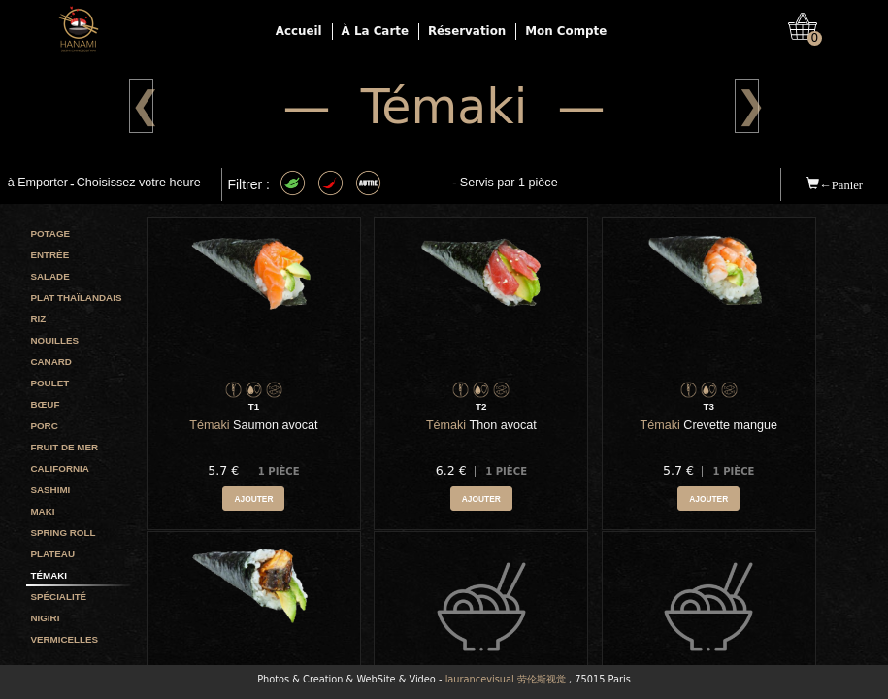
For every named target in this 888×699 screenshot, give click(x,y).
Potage (50, 233)
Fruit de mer (64, 447)
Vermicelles (64, 639)
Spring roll (62, 532)
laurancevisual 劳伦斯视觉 (505, 679)
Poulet (49, 383)
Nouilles (54, 340)
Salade (49, 276)
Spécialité (58, 596)
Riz (38, 319)
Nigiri (44, 618)
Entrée (49, 255)
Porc (43, 425)
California (59, 468)
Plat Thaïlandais (75, 297)
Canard (50, 361)
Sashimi (50, 489)
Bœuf (44, 404)
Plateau (52, 554)
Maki (42, 511)
